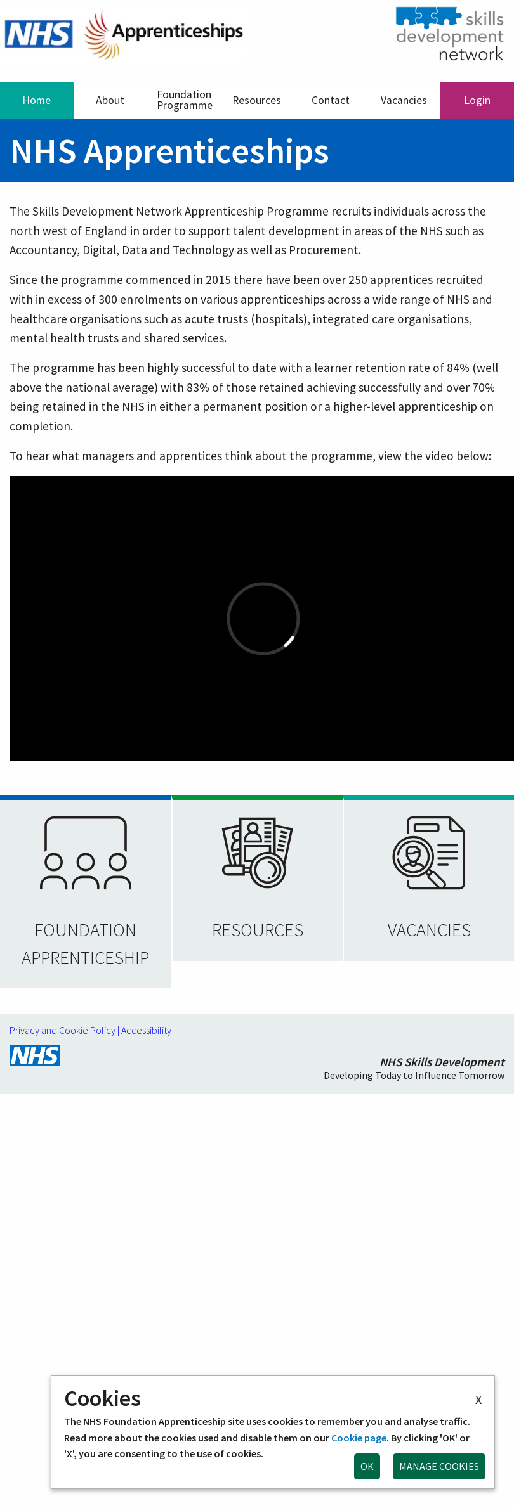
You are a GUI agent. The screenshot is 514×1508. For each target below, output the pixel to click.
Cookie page (358, 1437)
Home (36, 100)
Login (477, 100)
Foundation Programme (185, 100)
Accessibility (146, 1030)
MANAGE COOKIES (439, 1466)
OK (367, 1466)
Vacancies (404, 100)
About (110, 100)
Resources (256, 100)
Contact (331, 100)
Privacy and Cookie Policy (62, 1030)
